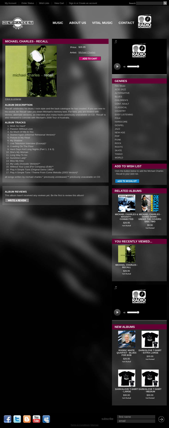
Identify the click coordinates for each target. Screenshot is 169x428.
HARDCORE (121, 121)
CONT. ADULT (122, 104)
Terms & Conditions (80, 425)
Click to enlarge (13, 99)
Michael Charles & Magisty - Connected (126, 216)
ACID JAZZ (120, 89)
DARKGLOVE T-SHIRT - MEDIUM (150, 390)
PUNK (118, 139)
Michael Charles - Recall (126, 266)
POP (117, 136)
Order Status (27, 3)
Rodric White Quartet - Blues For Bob (126, 352)
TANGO (119, 154)
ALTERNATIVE (122, 93)
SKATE (118, 150)
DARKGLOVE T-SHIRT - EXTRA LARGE (150, 351)
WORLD (119, 157)
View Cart (59, 3)
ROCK (118, 143)
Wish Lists (44, 3)
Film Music (120, 86)
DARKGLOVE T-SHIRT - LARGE (126, 390)
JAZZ (117, 129)
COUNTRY (120, 111)
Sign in (72, 3)
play (117, 66)
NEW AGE (120, 132)
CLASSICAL (121, 107)
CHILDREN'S (121, 100)
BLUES (118, 96)
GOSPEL (119, 125)
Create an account (88, 3)
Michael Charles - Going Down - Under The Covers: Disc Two (149, 218)
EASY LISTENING (124, 114)
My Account (10, 3)
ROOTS (119, 147)
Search (132, 3)
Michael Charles (87, 52)
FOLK (118, 118)
